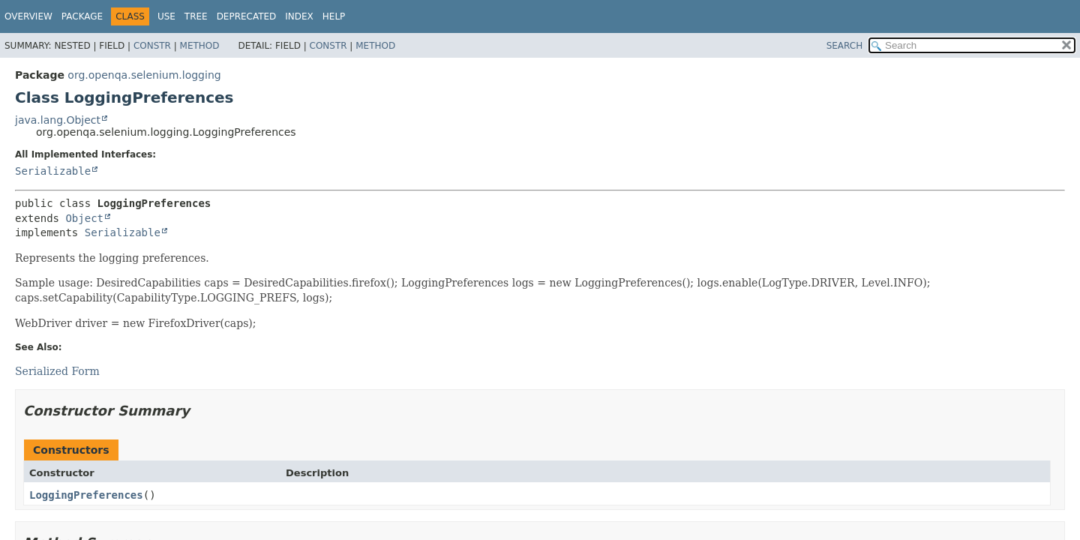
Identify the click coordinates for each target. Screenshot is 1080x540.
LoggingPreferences (86, 495)
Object (84, 218)
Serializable (53, 171)
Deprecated (247, 16)
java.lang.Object (57, 120)
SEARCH (844, 45)
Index (299, 16)
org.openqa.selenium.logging (144, 75)
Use (167, 16)
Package (82, 16)
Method (200, 45)
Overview (28, 16)
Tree (196, 16)
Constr (152, 45)
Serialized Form (57, 371)
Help (334, 16)
